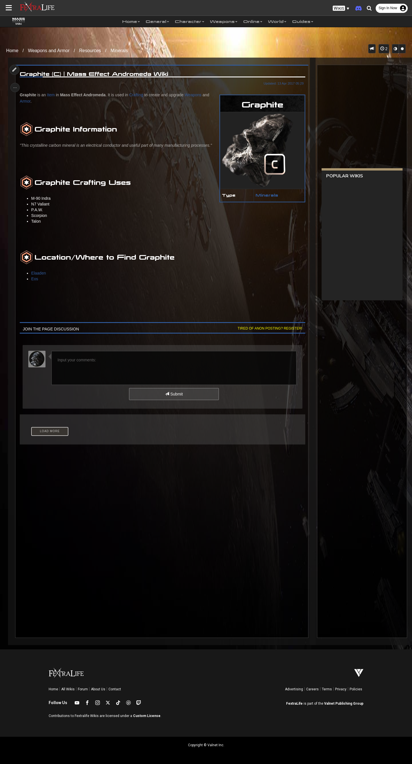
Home (12, 50)
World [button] (277, 21)
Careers (312, 689)
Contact (114, 689)
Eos (35, 279)
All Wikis (68, 689)
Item (52, 95)
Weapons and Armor (49, 50)
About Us (98, 689)
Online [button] (252, 21)
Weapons (194, 95)
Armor (26, 101)
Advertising (294, 689)
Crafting (137, 95)
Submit (174, 394)
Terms (327, 689)
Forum (83, 689)
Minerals (119, 50)
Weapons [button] (223, 21)
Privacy (340, 689)
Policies (356, 689)
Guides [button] (302, 21)
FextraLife (294, 704)
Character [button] (189, 21)
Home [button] (131, 21)
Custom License (147, 716)
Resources (90, 50)
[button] (341, 8)
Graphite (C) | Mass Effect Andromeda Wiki (95, 74)
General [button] (157, 21)
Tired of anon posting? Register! (268, 328)
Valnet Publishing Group (343, 704)
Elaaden (39, 273)
